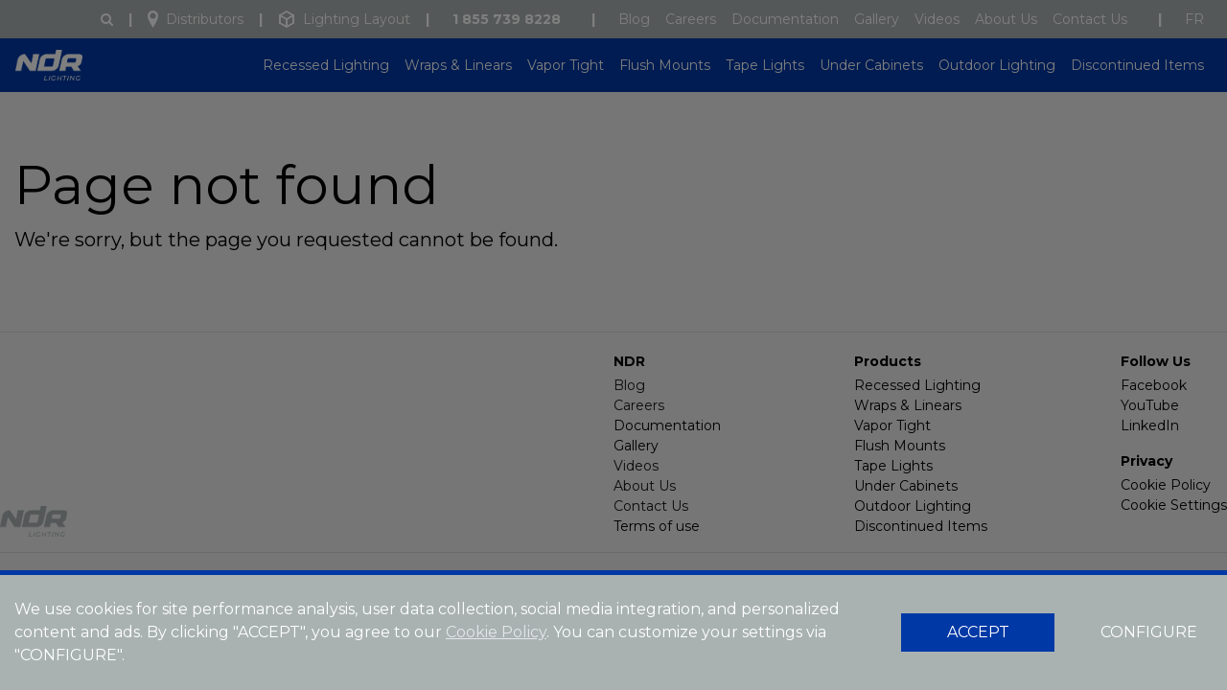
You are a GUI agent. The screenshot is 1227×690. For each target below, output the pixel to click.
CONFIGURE (1148, 632)
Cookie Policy (496, 632)
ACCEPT (978, 632)
